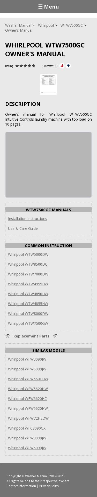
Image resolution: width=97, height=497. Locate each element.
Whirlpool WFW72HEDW (28, 418)
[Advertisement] (44, 164)
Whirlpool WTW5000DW (28, 254)
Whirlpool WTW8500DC (27, 264)
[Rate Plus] (62, 65)
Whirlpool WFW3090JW (27, 359)
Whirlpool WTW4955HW (28, 283)
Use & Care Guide (23, 228)
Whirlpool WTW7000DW (28, 274)
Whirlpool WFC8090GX (27, 428)
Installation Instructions (27, 218)
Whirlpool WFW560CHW (28, 378)
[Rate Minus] (68, 65)
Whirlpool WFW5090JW (27, 369)
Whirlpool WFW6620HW (28, 408)
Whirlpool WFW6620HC (27, 398)
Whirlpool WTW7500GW (28, 323)
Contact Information (21, 486)
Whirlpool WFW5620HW (28, 388)
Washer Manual (36, 476)
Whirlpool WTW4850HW (28, 293)
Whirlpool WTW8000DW (28, 313)
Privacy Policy (49, 486)
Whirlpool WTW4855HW (28, 303)
